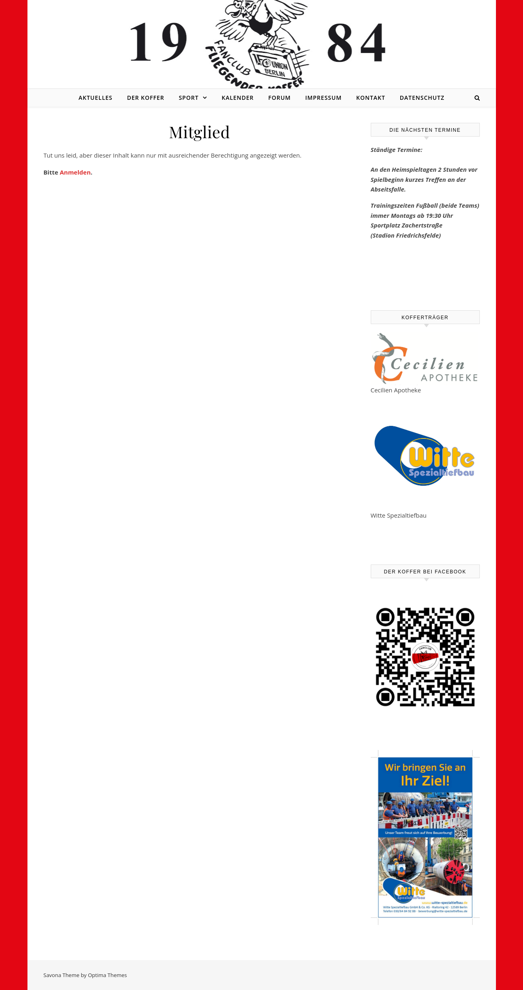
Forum (279, 97)
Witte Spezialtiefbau (399, 515)
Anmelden (75, 172)
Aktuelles (95, 97)
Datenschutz (422, 97)
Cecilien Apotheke (396, 390)
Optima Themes (107, 975)
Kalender (238, 97)
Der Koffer (145, 97)
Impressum (323, 97)
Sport (189, 97)
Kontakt (370, 97)
